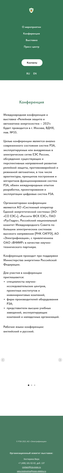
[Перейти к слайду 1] (28, 385)
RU (28, 73)
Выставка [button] (31, 40)
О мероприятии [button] (31, 27)
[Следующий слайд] (60, 360)
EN (35, 73)
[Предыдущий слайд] (3, 360)
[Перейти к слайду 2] (31, 385)
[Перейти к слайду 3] (34, 385)
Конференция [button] (31, 33)
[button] (32, 62)
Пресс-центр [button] (31, 46)
